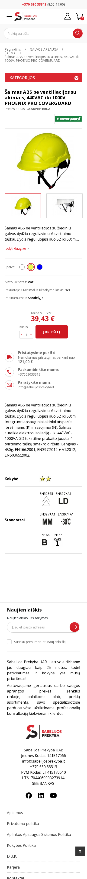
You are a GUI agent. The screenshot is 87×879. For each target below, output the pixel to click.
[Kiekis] (26, 334)
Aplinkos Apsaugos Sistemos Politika (39, 834)
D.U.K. (12, 856)
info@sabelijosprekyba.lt (36, 387)
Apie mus (15, 813)
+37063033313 (29, 374)
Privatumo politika (23, 823)
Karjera (13, 867)
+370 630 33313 (34, 4)
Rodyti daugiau (15, 248)
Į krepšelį (51, 332)
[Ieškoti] (43, 33)
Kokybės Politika (21, 845)
